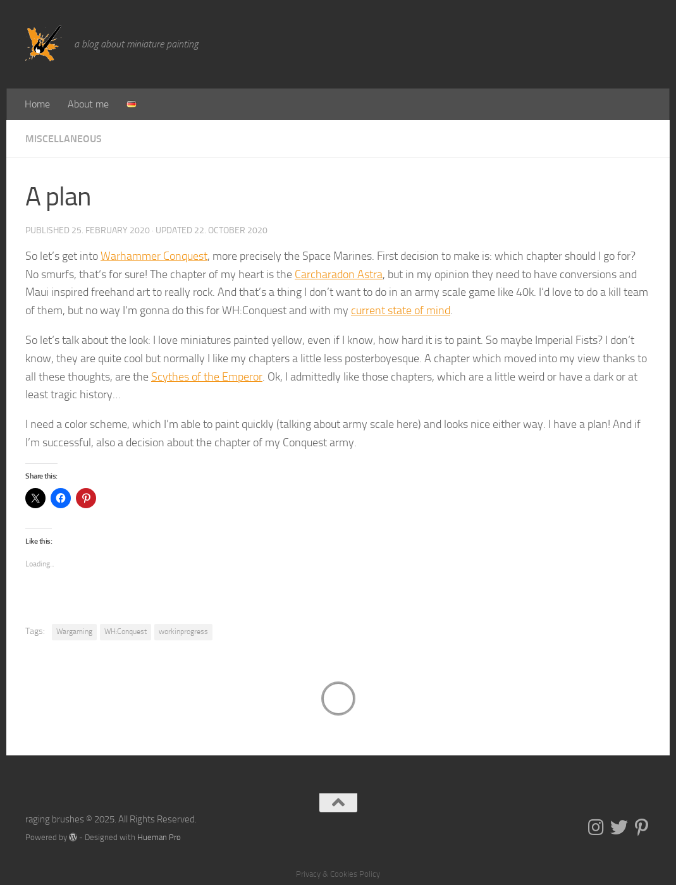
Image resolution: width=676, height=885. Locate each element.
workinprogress (183, 631)
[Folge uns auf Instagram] (596, 827)
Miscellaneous (63, 139)
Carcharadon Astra (339, 274)
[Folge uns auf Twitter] (619, 827)
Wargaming (74, 631)
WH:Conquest (125, 631)
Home (37, 104)
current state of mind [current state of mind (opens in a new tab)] (400, 310)
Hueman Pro (159, 837)
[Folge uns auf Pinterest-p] (642, 827)
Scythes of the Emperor (206, 377)
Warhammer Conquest (154, 256)
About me (88, 104)
